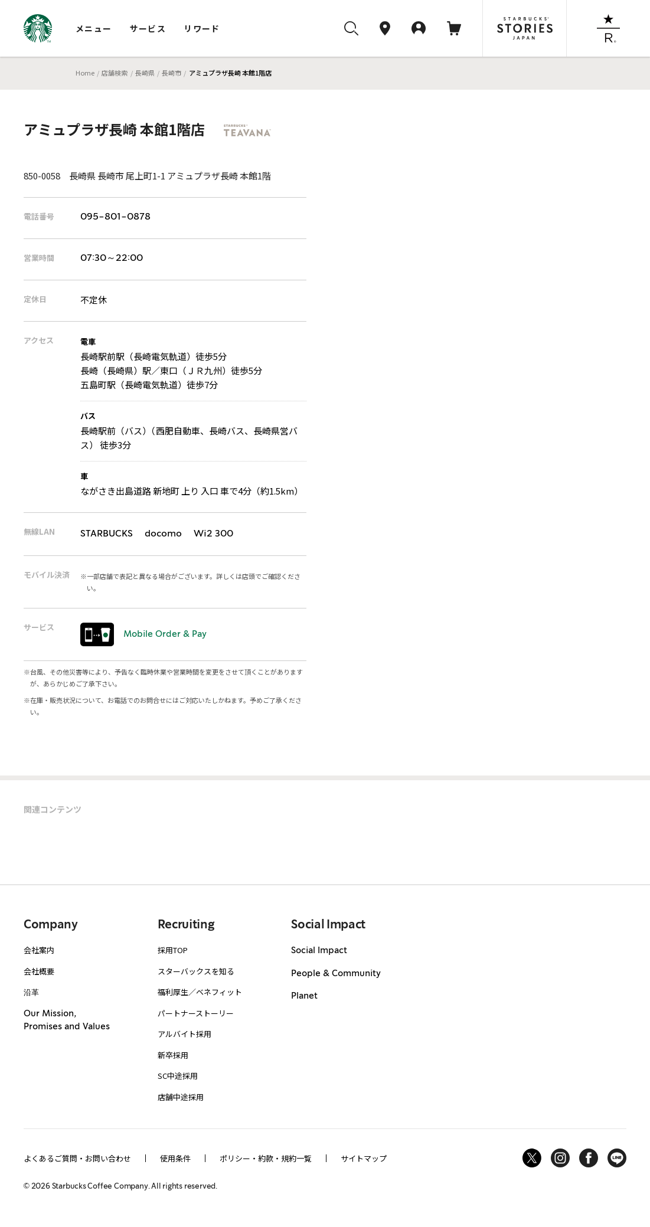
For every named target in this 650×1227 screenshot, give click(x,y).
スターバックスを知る (196, 971)
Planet (304, 996)
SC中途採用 (178, 1075)
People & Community (336, 974)
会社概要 (39, 971)
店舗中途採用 (181, 1096)
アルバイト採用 (184, 1033)
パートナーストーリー (196, 1013)
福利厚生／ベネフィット (200, 991)
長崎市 (171, 72)
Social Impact (319, 951)
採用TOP (173, 950)
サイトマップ (364, 1158)
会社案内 (39, 950)
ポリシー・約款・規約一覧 (266, 1158)
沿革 (31, 991)
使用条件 (175, 1158)
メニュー (94, 28)
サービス (148, 28)
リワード (202, 28)
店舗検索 (115, 72)
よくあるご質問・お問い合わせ (77, 1158)
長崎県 (145, 72)
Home (85, 72)
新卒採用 (173, 1055)
